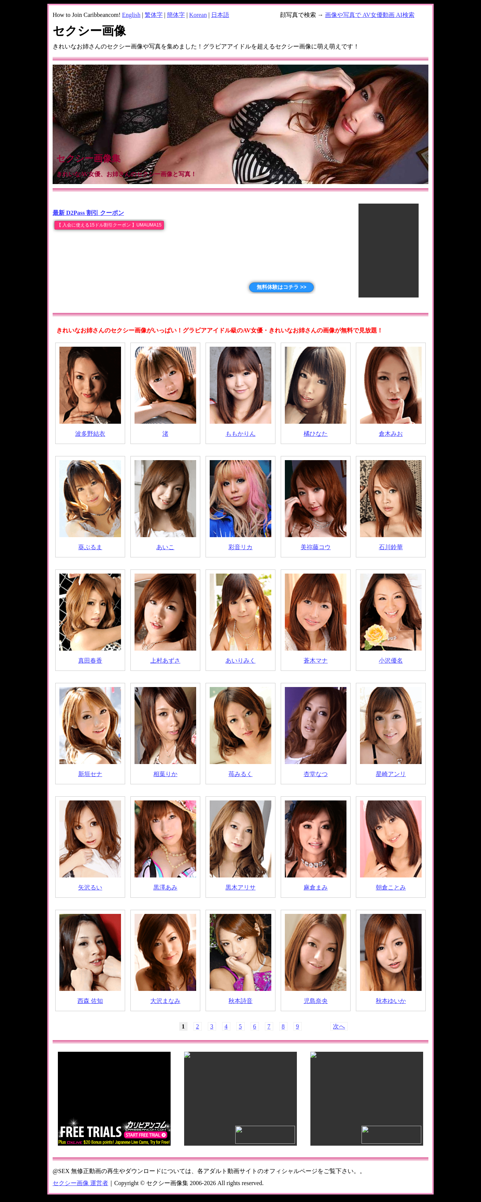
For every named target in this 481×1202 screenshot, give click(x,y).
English (131, 15)
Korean (198, 15)
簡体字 (176, 15)
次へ (339, 1026)
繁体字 (154, 15)
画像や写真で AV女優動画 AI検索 (369, 15)
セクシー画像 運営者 (80, 1183)
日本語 (220, 15)
